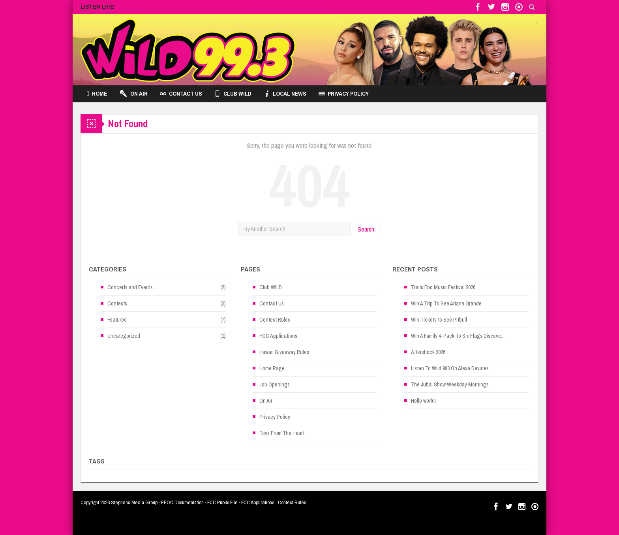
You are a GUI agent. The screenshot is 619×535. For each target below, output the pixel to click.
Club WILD (232, 93)
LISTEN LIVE (97, 7)
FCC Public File (222, 502)
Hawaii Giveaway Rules (284, 352)
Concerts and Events (130, 287)
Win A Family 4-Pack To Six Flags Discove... (458, 335)
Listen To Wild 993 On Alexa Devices (450, 368)
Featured (117, 319)
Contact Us (181, 93)
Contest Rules (274, 319)
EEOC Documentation (182, 502)
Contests (117, 303)
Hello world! (423, 400)
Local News (285, 93)
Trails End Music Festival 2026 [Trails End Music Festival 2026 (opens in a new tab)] (443, 287)
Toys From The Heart (281, 433)
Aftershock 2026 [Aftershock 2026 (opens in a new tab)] (428, 352)
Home (97, 93)
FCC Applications (278, 335)
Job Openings (274, 384)
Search (366, 229)
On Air (133, 93)
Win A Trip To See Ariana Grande (446, 303)
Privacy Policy (344, 93)
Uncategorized (123, 335)
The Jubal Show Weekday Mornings (450, 384)
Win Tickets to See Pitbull (439, 319)
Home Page (272, 368)
